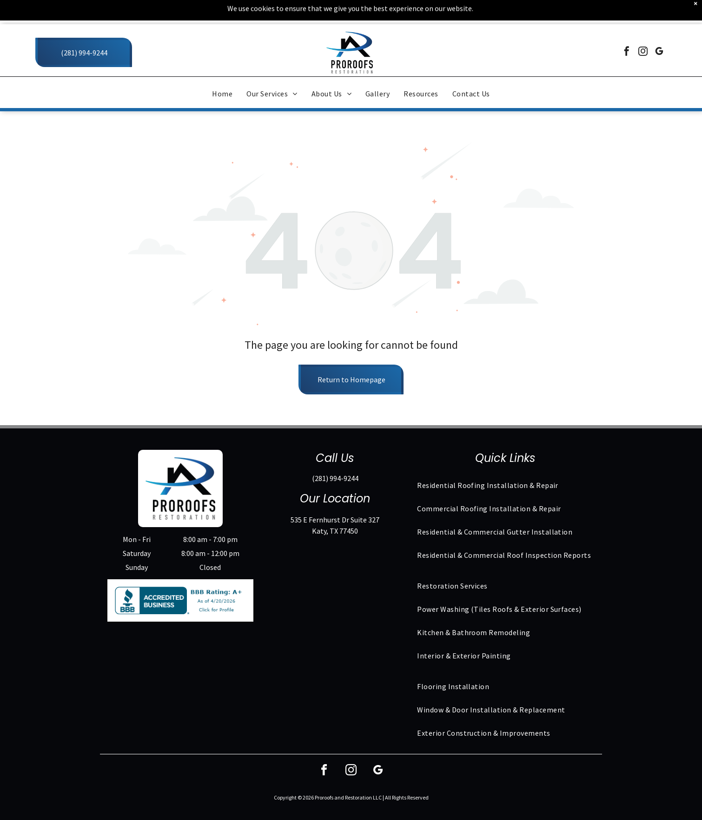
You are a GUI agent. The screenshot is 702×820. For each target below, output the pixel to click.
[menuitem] (222, 69)
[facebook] (627, 28)
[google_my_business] (659, 28)
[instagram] (643, 28)
